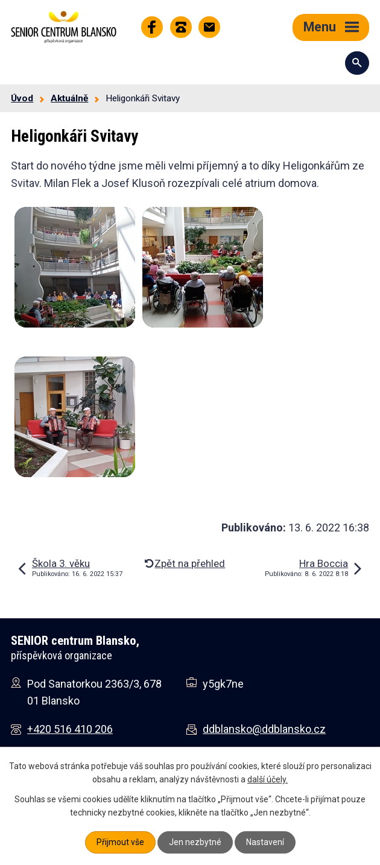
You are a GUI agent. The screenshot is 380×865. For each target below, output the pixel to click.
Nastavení (265, 842)
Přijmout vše (120, 842)
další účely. (267, 779)
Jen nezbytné (195, 842)
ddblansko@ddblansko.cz (264, 729)
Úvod (22, 98)
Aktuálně (69, 98)
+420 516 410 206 (70, 729)
